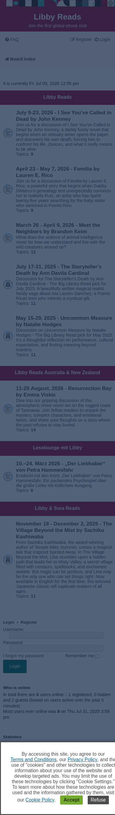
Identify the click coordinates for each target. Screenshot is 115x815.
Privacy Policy (82, 759)
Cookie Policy (39, 799)
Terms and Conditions (33, 759)
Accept (71, 799)
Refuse (98, 799)
